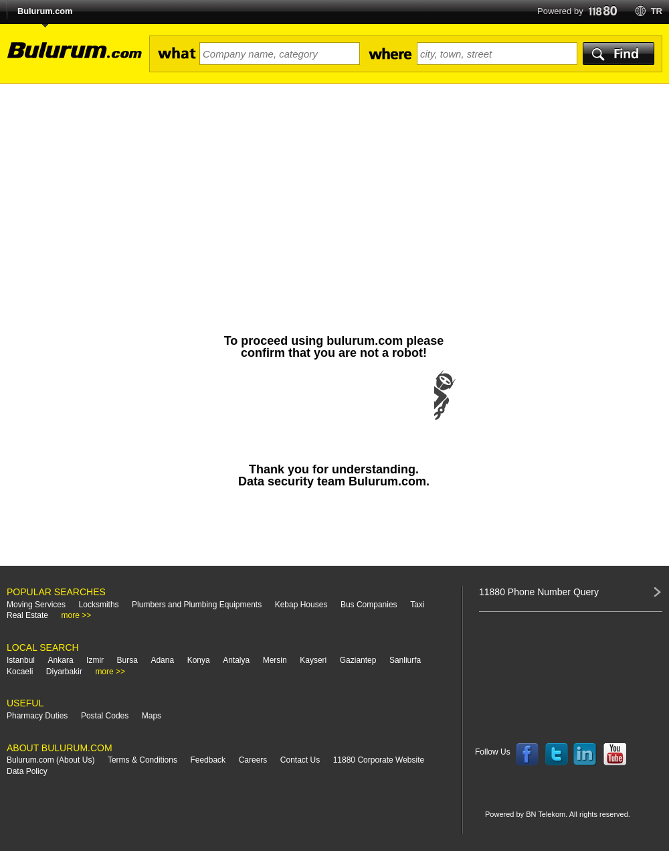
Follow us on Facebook (527, 754)
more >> (77, 615)
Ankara (61, 660)
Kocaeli (20, 671)
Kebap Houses (301, 604)
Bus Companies (369, 604)
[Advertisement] (334, 184)
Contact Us (300, 760)
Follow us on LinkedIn (585, 754)
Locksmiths (99, 604)
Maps (151, 715)
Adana (162, 660)
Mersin (275, 660)
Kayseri (313, 660)
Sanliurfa (405, 660)
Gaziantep (358, 660)
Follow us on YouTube (615, 754)
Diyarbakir (64, 671)
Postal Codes (104, 715)
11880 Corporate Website (379, 760)
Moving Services (36, 604)
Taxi (417, 604)
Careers (253, 760)
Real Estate (27, 615)
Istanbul (21, 660)
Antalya (236, 660)
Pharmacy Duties (37, 715)
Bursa (127, 660)
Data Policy (27, 771)
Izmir (95, 660)
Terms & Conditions (142, 760)
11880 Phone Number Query (539, 592)
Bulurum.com (44, 11)
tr (656, 11)
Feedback (207, 760)
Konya (198, 660)
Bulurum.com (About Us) (50, 760)
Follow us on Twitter (557, 754)
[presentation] (334, 408)
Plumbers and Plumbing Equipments (197, 604)
